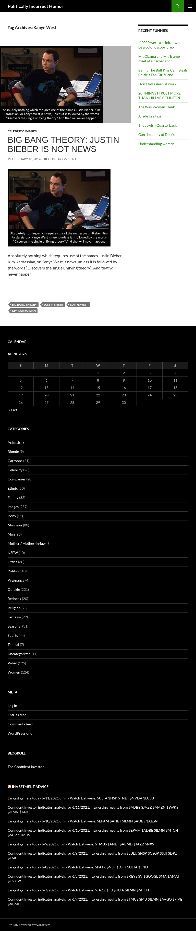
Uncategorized (19, 654)
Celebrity (15, 131)
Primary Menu (190, 6)
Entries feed (17, 715)
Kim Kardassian (24, 310)
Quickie (14, 589)
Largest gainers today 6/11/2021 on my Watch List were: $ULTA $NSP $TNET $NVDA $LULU (81, 798)
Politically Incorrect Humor (35, 6)
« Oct (13, 410)
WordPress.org (20, 733)
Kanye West (79, 304)
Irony (12, 516)
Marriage (15, 525)
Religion (14, 608)
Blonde (13, 451)
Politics (14, 571)
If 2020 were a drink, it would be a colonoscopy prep (161, 44)
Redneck (14, 598)
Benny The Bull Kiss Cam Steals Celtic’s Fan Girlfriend (163, 72)
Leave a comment (62, 159)
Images (31, 131)
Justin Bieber (53, 304)
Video (12, 663)
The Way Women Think (156, 107)
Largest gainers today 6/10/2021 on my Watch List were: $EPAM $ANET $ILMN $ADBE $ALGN (83, 821)
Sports (13, 635)
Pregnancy (16, 580)
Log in (12, 705)
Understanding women (156, 144)
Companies (17, 479)
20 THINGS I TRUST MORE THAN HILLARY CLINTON (159, 95)
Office (12, 562)
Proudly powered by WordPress (29, 925)
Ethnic (13, 488)
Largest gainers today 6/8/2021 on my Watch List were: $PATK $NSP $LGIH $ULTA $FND (78, 867)
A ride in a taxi (149, 116)
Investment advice (30, 786)
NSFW (13, 552)
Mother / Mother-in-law (27, 543)
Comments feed (20, 724)
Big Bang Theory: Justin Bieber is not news (63, 144)
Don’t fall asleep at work (157, 84)
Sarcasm (14, 617)
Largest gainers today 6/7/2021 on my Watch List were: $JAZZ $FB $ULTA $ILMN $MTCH (78, 890)
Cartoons (15, 460)
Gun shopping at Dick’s (156, 134)
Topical (13, 644)
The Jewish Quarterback (157, 125)
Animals (14, 442)
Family (13, 497)
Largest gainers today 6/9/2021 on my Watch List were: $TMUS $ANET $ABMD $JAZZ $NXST (82, 844)
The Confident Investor (26, 766)
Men (11, 534)
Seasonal (14, 626)
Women (14, 672)
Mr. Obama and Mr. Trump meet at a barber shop (159, 58)
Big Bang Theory (24, 304)
